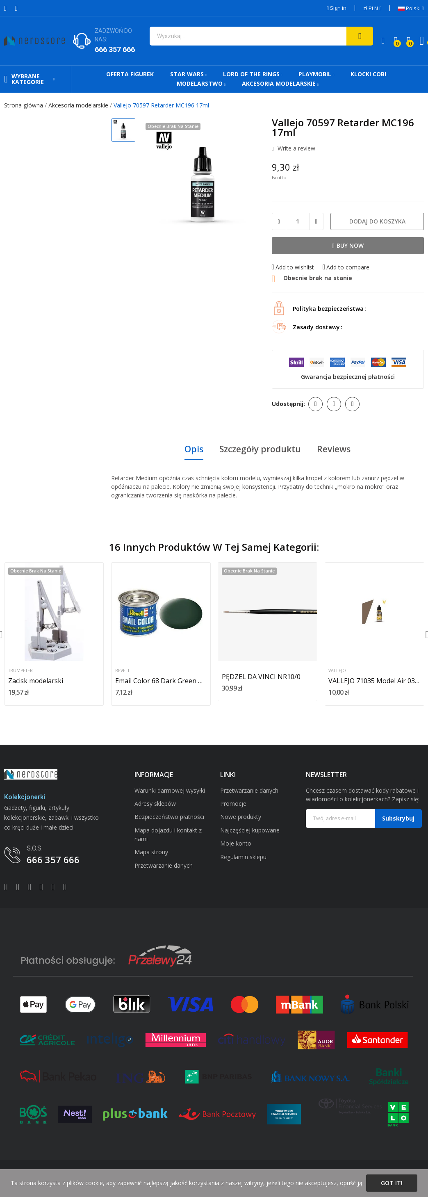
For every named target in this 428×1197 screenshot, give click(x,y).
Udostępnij (315, 404)
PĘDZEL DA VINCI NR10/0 (261, 676)
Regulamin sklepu (243, 857)
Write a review (295, 149)
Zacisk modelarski (35, 680)
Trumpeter (20, 670)
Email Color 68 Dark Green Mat (161, 680)
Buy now (348, 245)
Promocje (233, 803)
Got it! (392, 1183)
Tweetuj (334, 404)
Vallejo (337, 670)
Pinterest (352, 404)
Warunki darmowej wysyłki (169, 790)
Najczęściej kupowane (250, 830)
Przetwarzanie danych (163, 865)
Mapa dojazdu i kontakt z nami (168, 834)
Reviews (334, 449)
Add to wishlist (293, 267)
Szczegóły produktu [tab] (260, 449)
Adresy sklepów (155, 803)
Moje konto (235, 843)
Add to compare (346, 267)
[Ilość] (297, 221)
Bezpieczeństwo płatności (169, 817)
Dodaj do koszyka (377, 221)
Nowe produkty (240, 817)
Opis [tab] (193, 449)
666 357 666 (115, 49)
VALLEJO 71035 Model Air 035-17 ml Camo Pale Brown (374, 680)
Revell (122, 670)
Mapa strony (151, 852)
